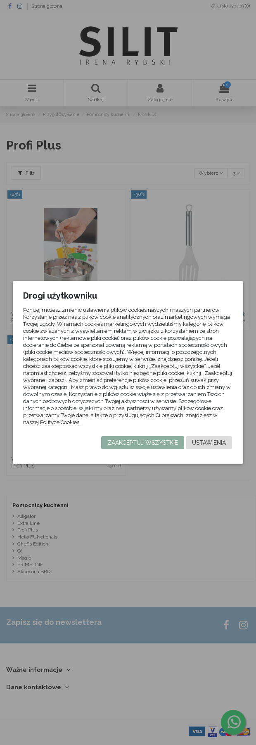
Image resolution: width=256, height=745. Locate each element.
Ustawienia (209, 442)
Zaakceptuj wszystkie (142, 442)
